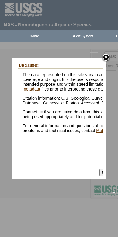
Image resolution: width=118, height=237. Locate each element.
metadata (31, 89)
